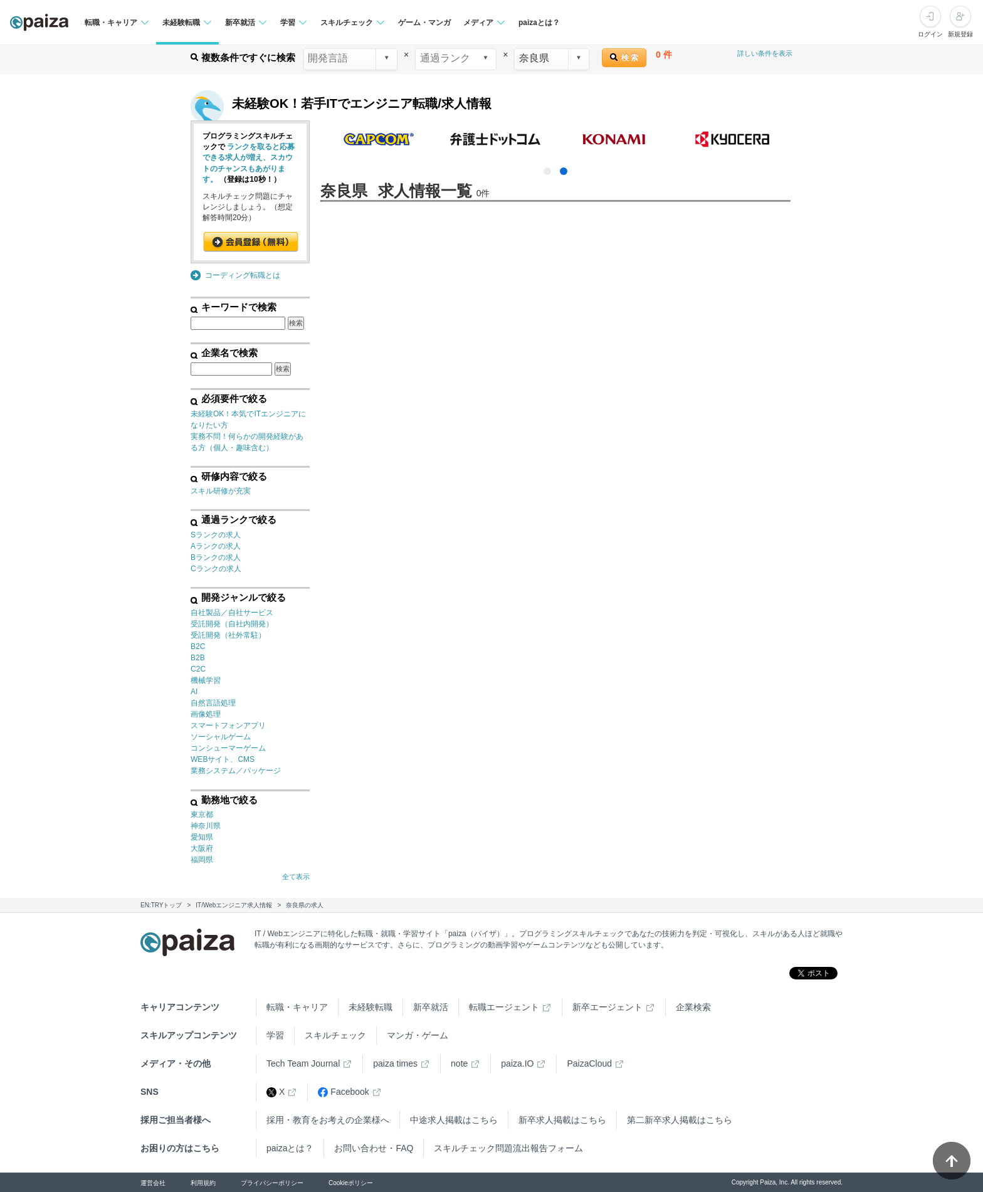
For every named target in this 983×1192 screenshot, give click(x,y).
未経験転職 (370, 1007)
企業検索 (693, 1007)
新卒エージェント (607, 1007)
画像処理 (206, 714)
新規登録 (960, 34)
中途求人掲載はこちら (454, 1120)
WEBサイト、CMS (223, 759)
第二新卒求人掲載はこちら (679, 1120)
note (459, 1063)
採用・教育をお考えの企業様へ (327, 1120)
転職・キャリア (297, 1007)
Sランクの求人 (216, 534)
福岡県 (202, 859)
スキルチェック (335, 1035)
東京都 (202, 814)
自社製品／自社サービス (232, 612)
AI (194, 691)
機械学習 (206, 680)
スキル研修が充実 (221, 491)
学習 (275, 1035)
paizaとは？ (539, 22)
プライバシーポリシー (272, 1182)
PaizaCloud (589, 1063)
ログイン (930, 34)
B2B (198, 657)
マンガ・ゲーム (417, 1035)
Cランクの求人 (216, 568)
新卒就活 (430, 1007)
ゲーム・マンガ (424, 22)
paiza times (395, 1063)
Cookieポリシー (351, 1182)
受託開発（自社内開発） (232, 624)
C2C (198, 669)
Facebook (343, 1092)
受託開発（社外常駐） (228, 635)
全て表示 (296, 876)
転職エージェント (504, 1007)
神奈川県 (206, 825)
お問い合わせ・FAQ (373, 1148)
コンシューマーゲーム (228, 748)
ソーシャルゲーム (221, 736)
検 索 (624, 57)
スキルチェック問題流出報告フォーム (508, 1148)
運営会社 (153, 1182)
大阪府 (202, 848)
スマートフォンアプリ (228, 725)
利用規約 (203, 1182)
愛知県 (202, 837)
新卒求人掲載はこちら (562, 1120)
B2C (198, 646)
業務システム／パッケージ (236, 770)
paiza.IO (517, 1063)
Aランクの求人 (216, 546)
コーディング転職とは (242, 275)
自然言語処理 (213, 703)
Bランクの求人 (216, 557)
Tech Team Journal (303, 1063)
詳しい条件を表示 (764, 53)
